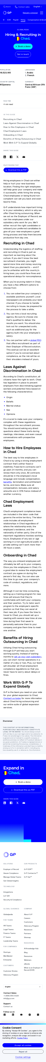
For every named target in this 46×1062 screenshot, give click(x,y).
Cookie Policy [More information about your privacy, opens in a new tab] (22, 1038)
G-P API (6, 896)
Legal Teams (8, 929)
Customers (28, 922)
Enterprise (7, 960)
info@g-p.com (8, 998)
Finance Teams (9, 933)
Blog (25, 952)
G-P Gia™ (28, 877)
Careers (27, 918)
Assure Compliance (11, 873)
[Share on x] (17, 157)
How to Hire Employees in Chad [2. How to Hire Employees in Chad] (18, 127)
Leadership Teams (10, 941)
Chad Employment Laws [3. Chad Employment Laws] (14, 131)
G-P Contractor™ (31, 873)
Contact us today (12, 698)
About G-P (28, 914)
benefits (7, 481)
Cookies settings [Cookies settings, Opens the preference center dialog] (23, 1057)
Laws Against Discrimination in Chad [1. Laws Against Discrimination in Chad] (21, 123)
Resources (28, 956)
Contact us (7, 1006)
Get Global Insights (11, 881)
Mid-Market (8, 956)
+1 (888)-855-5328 (11, 996)
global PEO (35, 340)
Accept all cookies (23, 1045)
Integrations (8, 892)
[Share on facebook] (11, 157)
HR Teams (7, 926)
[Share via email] (24, 157)
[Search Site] (7, 6)
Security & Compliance (12, 900)
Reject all (23, 1051)
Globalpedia (8, 914)
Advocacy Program (10, 975)
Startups (6, 952)
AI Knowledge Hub (31, 948)
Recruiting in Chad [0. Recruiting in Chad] (12, 119)
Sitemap (27, 937)
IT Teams (7, 937)
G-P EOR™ (28, 869)
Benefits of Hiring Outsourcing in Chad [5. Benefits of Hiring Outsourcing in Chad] (22, 139)
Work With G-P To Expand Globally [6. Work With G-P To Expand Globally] (20, 143)
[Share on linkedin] (4, 157)
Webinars (27, 960)
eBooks (27, 964)
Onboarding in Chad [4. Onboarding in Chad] (12, 135)
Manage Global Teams (12, 877)
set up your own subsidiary (27, 656)
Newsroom (28, 930)
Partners (27, 933)
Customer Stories (10, 971)
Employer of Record (11, 869)
